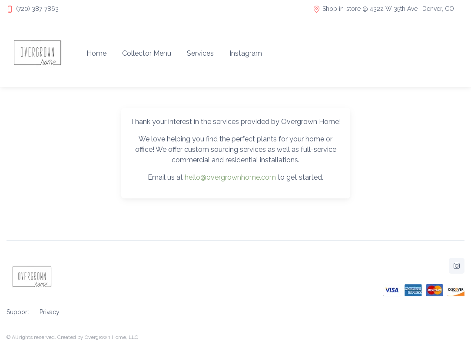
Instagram (245, 53)
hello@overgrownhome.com (230, 177)
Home (96, 53)
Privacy (50, 311)
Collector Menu (146, 53)
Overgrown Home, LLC (111, 337)
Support (18, 311)
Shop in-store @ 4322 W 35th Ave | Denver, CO (383, 9)
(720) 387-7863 (37, 8)
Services (200, 53)
